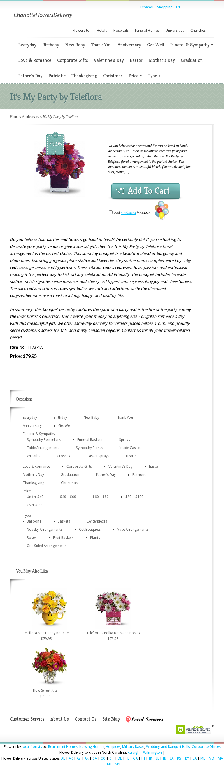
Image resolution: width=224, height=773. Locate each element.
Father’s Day (30, 76)
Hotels (102, 31)
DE (120, 758)
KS (179, 758)
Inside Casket (130, 448)
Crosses (63, 456)
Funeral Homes (147, 31)
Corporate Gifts (72, 60)
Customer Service (27, 719)
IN (164, 758)
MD (211, 758)
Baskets (64, 521)
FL (127, 758)
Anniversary (129, 45)
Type (154, 76)
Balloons (34, 521)
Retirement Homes (63, 747)
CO (103, 758)
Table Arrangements (43, 448)
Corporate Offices (206, 747)
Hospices (113, 747)
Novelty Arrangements (44, 529)
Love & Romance (34, 60)
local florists (32, 747)
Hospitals (121, 31)
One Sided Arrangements (46, 546)
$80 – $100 (134, 497)
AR (87, 758)
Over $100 (35, 505)
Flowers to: (81, 31)
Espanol (146, 7)
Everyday (27, 45)
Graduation (192, 60)
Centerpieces (97, 521)
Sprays (124, 440)
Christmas (113, 76)
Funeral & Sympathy (191, 45)
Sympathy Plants (89, 448)
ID (150, 758)
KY (187, 758)
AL (63, 758)
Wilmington (152, 753)
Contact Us (86, 719)
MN (117, 764)
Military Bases (133, 747)
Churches (198, 31)
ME (202, 758)
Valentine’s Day (109, 60)
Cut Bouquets (90, 529)
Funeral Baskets (89, 440)
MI (109, 764)
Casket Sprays (98, 456)
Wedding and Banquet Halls (168, 747)
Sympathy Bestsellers (44, 440)
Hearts (131, 456)
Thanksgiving (84, 76)
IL (157, 758)
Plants (95, 538)
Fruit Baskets (63, 538)
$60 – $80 (101, 497)
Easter (136, 60)
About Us (59, 719)
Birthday (50, 45)
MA (220, 758)
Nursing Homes (91, 747)
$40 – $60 (68, 497)
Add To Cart (149, 190)
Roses (31, 538)
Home (14, 117)
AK (71, 758)
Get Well (155, 45)
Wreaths (33, 456)
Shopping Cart (168, 7)
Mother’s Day (161, 60)
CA (94, 758)
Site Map (111, 719)
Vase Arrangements (132, 529)
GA (135, 758)
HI (143, 758)
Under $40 (35, 497)
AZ (79, 758)
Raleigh (133, 753)
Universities (175, 31)
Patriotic (57, 76)
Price (135, 76)
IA (171, 758)
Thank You (101, 45)
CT (111, 758)
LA (195, 758)
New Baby (75, 45)
